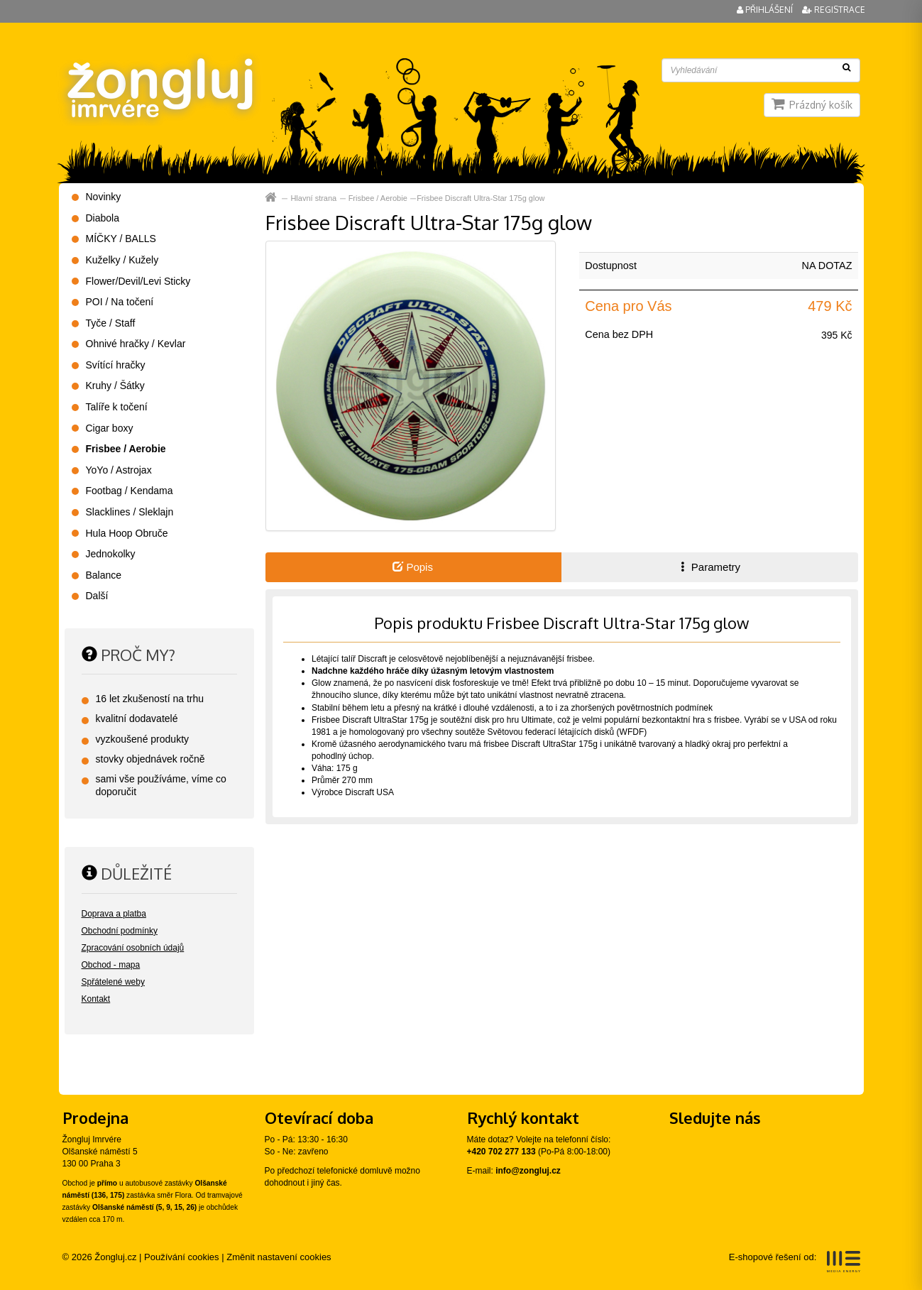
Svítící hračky (116, 365)
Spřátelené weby (113, 982)
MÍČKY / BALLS (121, 238)
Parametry (709, 567)
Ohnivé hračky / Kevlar (136, 343)
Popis (413, 567)
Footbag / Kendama (129, 490)
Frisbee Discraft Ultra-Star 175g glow (480, 198)
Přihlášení (766, 9)
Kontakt (96, 999)
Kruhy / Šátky (115, 385)
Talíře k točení (117, 406)
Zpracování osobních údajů (133, 948)
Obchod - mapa (111, 965)
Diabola (102, 218)
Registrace (833, 9)
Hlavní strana (313, 198)
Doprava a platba (114, 914)
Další (97, 595)
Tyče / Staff (111, 323)
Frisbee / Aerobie (378, 198)
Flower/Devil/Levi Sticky (138, 281)
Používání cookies (181, 1257)
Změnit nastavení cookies (278, 1257)
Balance (104, 575)
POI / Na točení (120, 301)
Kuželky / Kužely (122, 260)
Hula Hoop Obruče (127, 533)
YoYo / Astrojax (119, 470)
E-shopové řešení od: (794, 1261)
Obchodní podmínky (120, 931)
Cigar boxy (109, 428)
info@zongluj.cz (528, 1171)
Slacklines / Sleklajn (130, 512)
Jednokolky (111, 553)
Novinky (103, 196)
